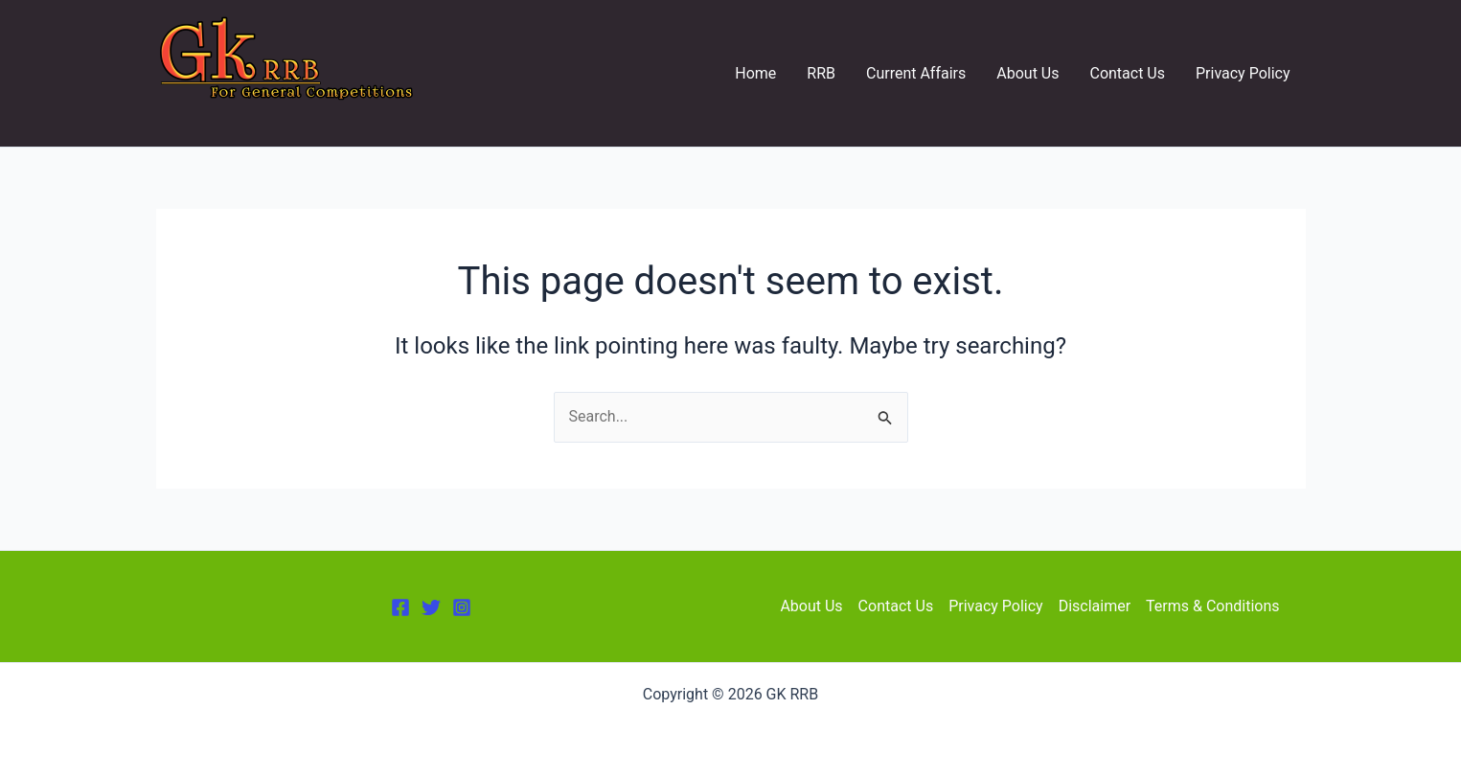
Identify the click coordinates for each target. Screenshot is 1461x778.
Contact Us (1127, 73)
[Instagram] (461, 607)
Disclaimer (1094, 606)
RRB (821, 73)
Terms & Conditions (1213, 606)
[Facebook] (400, 607)
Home (755, 73)
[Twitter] (431, 607)
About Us (1027, 73)
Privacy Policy (1243, 73)
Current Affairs (916, 73)
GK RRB (199, 116)
